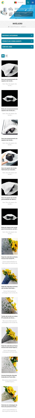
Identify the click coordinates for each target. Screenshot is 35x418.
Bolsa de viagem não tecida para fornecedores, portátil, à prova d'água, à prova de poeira (26, 135)
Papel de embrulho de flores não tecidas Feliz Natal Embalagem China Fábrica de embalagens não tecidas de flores (25, 163)
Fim (10, 239)
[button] (17, 18)
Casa (10, 26)
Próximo (5, 239)
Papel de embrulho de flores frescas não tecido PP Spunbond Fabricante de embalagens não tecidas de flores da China (8, 163)
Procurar (16, 26)
